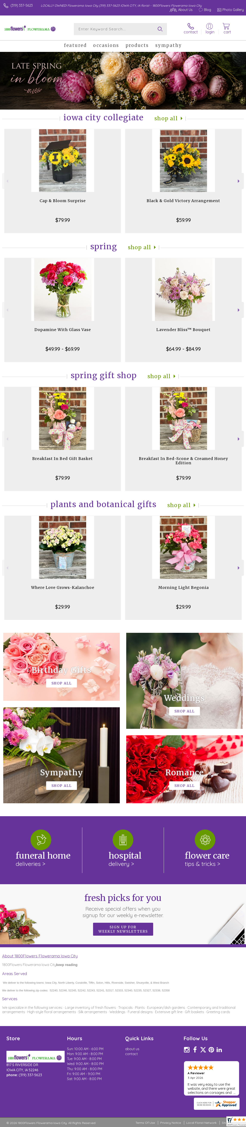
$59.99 (183, 220)
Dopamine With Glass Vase (62, 329)
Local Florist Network (201, 1123)
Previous (6, 181)
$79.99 (62, 220)
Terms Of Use (145, 1123)
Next (239, 181)
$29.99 (62, 607)
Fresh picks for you (123, 905)
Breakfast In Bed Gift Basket (62, 458)
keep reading (67, 965)
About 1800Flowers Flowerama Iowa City (40, 955)
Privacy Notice (170, 1123)
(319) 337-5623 (22, 5)
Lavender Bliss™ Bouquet (183, 329)
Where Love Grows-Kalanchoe (62, 587)
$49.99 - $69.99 (62, 349)
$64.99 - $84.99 (183, 349)
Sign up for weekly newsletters (123, 929)
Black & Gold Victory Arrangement (183, 200)
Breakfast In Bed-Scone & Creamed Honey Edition (183, 460)
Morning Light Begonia (183, 587)
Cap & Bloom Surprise (63, 200)
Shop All (166, 118)
